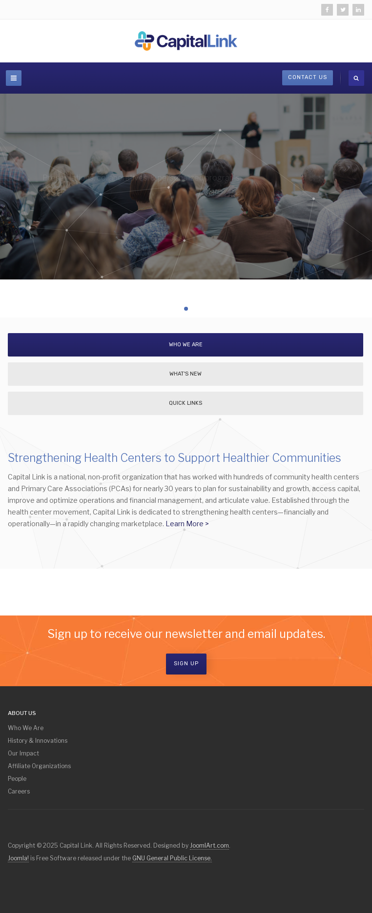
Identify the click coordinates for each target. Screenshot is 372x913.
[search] (356, 78)
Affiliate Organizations (39, 766)
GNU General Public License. (172, 858)
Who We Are (186, 344)
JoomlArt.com (209, 845)
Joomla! (18, 858)
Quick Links (185, 403)
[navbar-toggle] (13, 78)
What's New (185, 374)
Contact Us (307, 77)
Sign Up (186, 663)
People (17, 778)
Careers (19, 791)
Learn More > (187, 523)
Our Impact (23, 753)
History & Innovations (37, 740)
